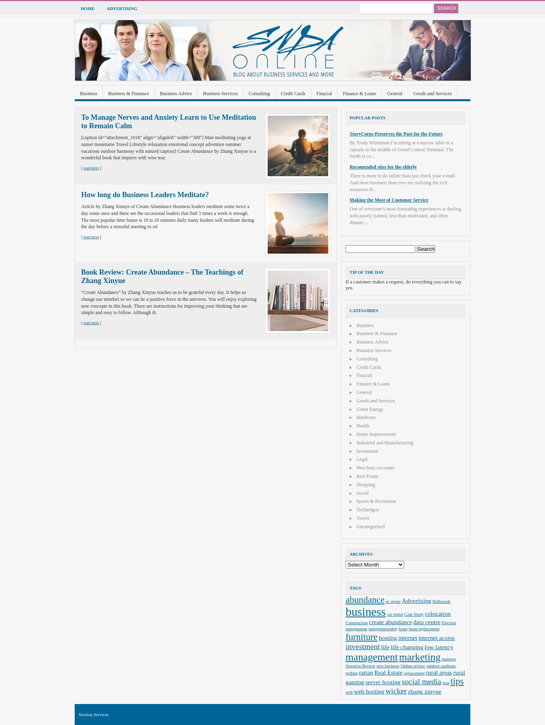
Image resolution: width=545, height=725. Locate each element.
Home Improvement (376, 434)
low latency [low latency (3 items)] (439, 647)
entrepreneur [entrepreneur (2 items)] (356, 629)
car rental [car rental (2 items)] (395, 614)
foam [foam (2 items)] (402, 629)
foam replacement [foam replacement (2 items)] (424, 629)
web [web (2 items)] (349, 692)
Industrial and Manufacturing (384, 443)
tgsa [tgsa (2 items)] (445, 683)
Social (362, 493)
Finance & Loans (359, 93)
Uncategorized (370, 526)
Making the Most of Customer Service (389, 200)
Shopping (365, 484)
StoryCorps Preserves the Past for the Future (396, 134)
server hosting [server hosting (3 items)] (382, 682)
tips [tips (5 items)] (457, 681)
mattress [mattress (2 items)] (449, 659)
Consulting (259, 93)
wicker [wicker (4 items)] (396, 691)
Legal (361, 459)
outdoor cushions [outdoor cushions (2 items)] (441, 666)
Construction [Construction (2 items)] (357, 623)
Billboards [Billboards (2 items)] (441, 601)
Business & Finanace (128, 93)
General (394, 93)
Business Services (220, 93)
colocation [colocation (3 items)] (438, 613)
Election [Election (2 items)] (449, 623)
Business (88, 93)
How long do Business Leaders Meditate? (145, 195)
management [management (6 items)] (372, 656)
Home (87, 8)
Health (362, 426)
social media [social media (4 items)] (421, 681)
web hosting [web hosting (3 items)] (369, 691)
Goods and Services (432, 93)
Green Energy (370, 409)
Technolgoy (367, 509)
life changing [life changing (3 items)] (407, 647)
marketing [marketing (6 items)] (420, 656)
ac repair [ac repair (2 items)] (393, 601)
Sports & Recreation (376, 501)
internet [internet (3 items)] (407, 637)
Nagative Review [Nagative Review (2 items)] (360, 666)
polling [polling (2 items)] (352, 673)
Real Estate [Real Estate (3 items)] (388, 672)
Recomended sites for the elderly (383, 167)
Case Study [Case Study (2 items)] (413, 614)
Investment (367, 451)
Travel (362, 518)
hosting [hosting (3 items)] (388, 637)
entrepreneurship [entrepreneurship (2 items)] (383, 629)
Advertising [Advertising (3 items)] (417, 600)
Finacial (324, 93)
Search (446, 8)
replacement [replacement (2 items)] (414, 673)
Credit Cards (293, 93)
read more (91, 168)
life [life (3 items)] (385, 647)
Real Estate (367, 476)
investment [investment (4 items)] (363, 646)
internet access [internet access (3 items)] (437, 637)
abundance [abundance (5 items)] (365, 600)
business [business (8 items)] (366, 611)
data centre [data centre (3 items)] (426, 622)
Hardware (365, 417)
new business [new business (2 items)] (388, 666)
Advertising (122, 8)
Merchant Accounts (375, 468)
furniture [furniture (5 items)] (361, 637)
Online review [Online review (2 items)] (412, 666)
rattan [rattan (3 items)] (366, 672)
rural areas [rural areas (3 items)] (439, 672)
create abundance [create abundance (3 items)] (390, 622)
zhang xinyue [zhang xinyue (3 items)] (425, 691)
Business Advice (176, 93)
